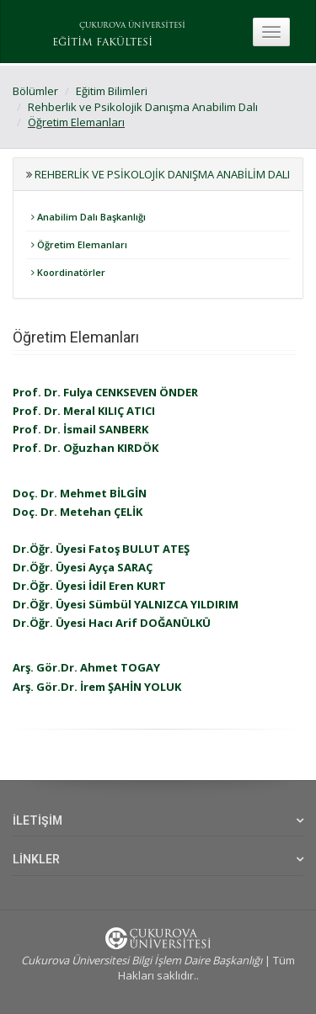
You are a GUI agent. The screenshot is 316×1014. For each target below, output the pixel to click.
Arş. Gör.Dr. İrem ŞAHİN (77, 686)
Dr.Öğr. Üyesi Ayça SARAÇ (83, 567)
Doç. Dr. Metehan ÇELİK (77, 511)
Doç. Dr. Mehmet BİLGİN (80, 493)
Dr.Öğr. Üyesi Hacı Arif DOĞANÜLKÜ (112, 622)
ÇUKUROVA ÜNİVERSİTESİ (132, 25)
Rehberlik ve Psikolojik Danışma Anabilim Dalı (143, 106)
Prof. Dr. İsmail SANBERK (80, 429)
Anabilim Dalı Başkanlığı (88, 216)
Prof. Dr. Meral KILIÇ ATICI (84, 410)
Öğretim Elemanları (76, 122)
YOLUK (161, 686)
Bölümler (35, 90)
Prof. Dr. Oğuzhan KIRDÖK (85, 447)
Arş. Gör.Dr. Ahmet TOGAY (86, 667)
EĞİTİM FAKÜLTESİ (102, 43)
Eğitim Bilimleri (111, 90)
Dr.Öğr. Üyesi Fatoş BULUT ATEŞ (101, 548)
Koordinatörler (68, 272)
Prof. (27, 392)
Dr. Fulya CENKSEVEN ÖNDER (119, 392)
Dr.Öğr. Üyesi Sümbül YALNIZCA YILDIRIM (125, 604)
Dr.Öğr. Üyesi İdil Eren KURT (89, 585)
